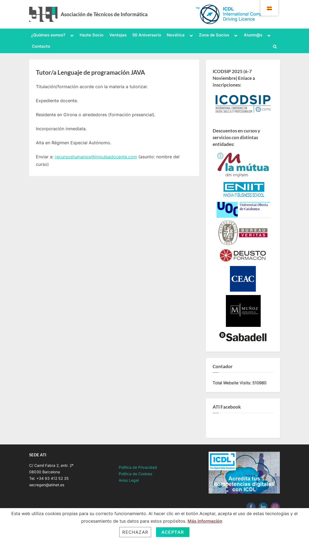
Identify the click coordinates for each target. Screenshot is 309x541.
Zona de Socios (214, 34)
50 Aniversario (146, 34)
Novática (176, 34)
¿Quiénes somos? (48, 34)
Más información (205, 521)
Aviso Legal (129, 480)
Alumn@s (253, 34)
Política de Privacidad (138, 467)
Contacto (41, 46)
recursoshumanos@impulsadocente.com (96, 156)
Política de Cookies (135, 474)
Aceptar (172, 532)
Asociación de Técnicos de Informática (104, 14)
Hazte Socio (91, 34)
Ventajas (118, 34)
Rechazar (135, 532)
